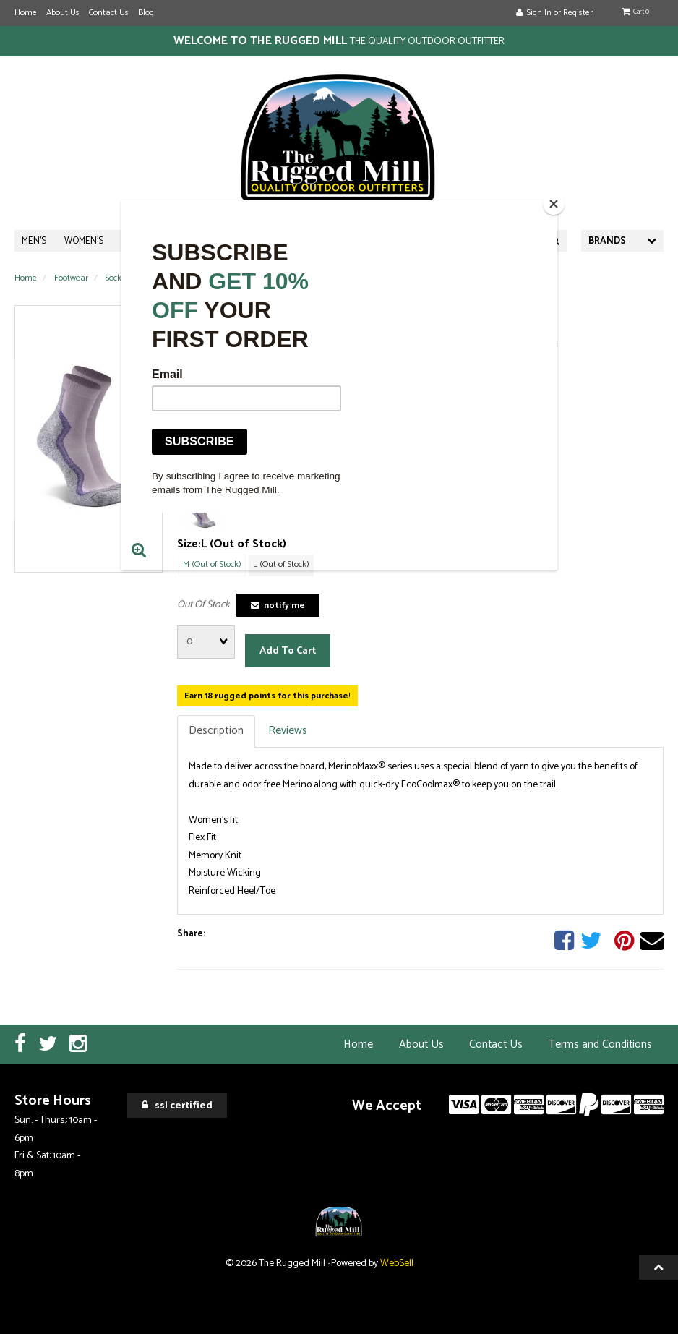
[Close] (554, 204)
